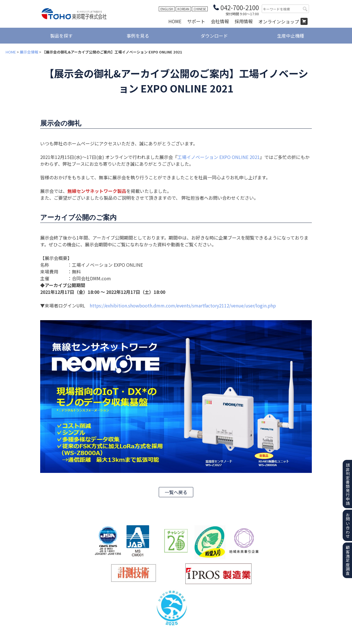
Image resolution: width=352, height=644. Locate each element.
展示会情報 (29, 52)
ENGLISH (166, 9)
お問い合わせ (348, 525)
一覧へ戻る (176, 492)
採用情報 (244, 21)
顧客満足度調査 (348, 560)
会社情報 (220, 21)
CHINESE (200, 9)
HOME (174, 21)
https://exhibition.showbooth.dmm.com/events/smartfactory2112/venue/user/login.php (183, 305)
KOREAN (183, 9)
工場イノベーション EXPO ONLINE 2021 (218, 157)
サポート (196, 21)
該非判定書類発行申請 (348, 484)
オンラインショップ (278, 21)
